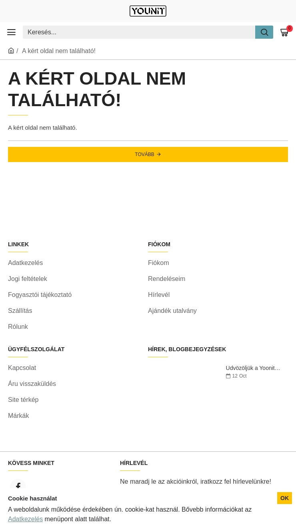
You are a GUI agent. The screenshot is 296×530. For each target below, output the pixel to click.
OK (284, 498)
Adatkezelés (25, 519)
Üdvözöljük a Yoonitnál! (254, 368)
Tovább (144, 154)
